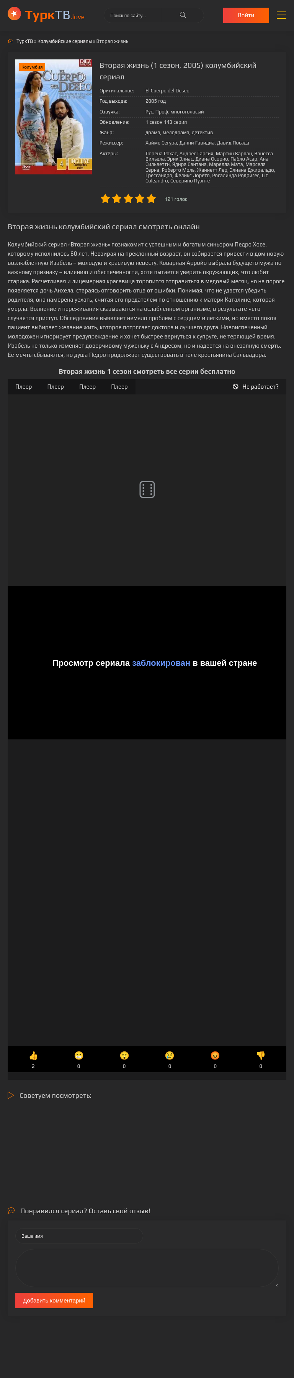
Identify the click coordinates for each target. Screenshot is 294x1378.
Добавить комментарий (54, 1300)
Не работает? (256, 386)
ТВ (55, 14)
